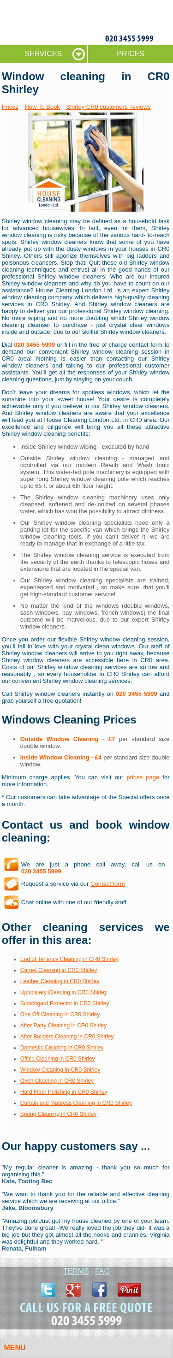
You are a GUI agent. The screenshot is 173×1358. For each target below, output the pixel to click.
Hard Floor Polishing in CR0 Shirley (63, 1092)
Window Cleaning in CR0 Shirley (60, 1070)
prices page (143, 777)
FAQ (102, 1271)
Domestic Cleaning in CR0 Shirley (62, 1047)
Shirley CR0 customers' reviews (108, 106)
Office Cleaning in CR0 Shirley (57, 1059)
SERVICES (43, 54)
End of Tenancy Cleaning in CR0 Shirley (69, 959)
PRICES (130, 54)
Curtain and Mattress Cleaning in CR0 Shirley (76, 1103)
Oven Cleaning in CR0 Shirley (57, 1081)
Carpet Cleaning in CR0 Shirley (58, 970)
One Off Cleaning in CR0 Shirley (60, 1014)
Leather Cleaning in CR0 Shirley (59, 981)
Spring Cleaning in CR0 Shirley (58, 1114)
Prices (10, 106)
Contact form (107, 883)
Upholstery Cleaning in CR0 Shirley (63, 992)
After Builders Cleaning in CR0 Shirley (67, 1036)
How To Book (42, 106)
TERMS (76, 1271)
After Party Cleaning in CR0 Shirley (63, 1025)
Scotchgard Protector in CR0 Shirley (64, 1003)
